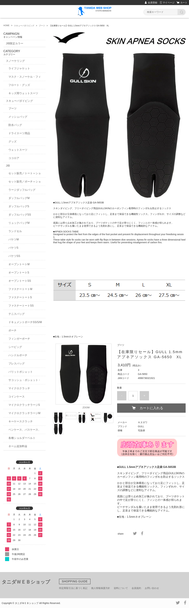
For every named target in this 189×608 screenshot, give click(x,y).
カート (183, 2)
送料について (121, 588)
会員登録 (152, 2)
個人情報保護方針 (100, 588)
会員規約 (136, 588)
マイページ (168, 2)
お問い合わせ (152, 588)
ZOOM (86, 407)
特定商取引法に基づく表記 (73, 588)
